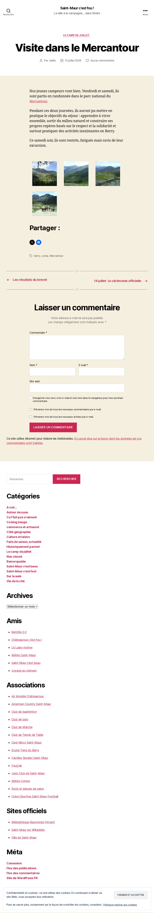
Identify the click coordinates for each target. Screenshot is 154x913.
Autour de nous (17, 513)
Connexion (14, 863)
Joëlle (51, 61)
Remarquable (16, 562)
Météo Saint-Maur (23, 655)
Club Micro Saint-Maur (26, 743)
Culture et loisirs (18, 537)
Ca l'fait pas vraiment (22, 517)
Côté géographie (19, 532)
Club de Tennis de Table (27, 735)
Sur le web (14, 576)
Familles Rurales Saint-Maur (29, 758)
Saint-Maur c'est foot (21, 571)
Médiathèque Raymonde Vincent (33, 822)
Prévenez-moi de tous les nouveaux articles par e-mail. (64, 417)
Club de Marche (21, 727)
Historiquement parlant (23, 547)
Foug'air (16, 766)
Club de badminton (24, 712)
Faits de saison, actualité (24, 542)
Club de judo (19, 720)
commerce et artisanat (23, 527)
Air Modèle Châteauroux (27, 697)
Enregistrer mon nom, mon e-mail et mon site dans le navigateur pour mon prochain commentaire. (78, 400)
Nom (33, 365)
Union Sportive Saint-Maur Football (34, 797)
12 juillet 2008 (72, 61)
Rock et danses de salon (27, 789)
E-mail (83, 365)
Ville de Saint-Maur (24, 838)
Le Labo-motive (21, 648)
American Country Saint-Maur (31, 704)
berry (37, 256)
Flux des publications (21, 868)
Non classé (14, 557)
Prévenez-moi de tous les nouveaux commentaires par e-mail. (67, 409)
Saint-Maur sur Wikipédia (28, 830)
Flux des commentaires (23, 873)
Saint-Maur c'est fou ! (77, 8)
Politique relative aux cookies (121, 904)
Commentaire (38, 333)
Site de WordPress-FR (22, 878)
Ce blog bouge (17, 522)
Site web (34, 381)
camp (45, 256)
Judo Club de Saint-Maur (28, 774)
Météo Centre (20, 781)
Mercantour (39, 102)
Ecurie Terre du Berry (25, 750)
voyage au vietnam (24, 671)
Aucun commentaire (103, 61)
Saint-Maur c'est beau (22, 567)
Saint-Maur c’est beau (25, 663)
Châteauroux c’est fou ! (26, 640)
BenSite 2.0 (19, 632)
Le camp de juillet (77, 36)
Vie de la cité (16, 581)
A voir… (12, 508)
